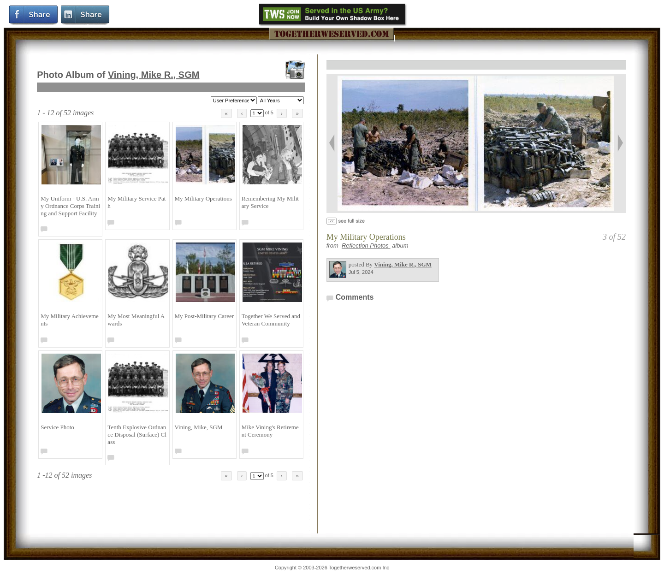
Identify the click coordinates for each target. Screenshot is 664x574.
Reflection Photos (366, 245)
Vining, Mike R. (154, 75)
